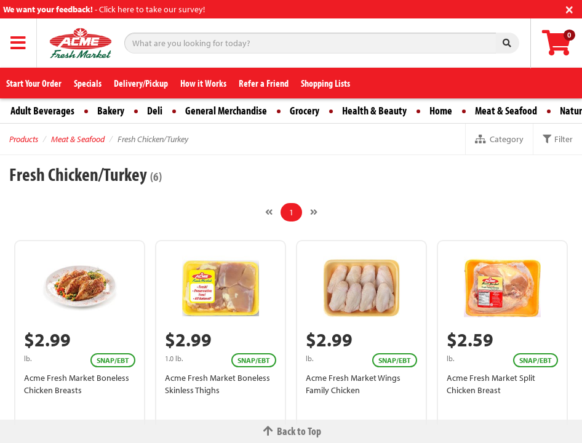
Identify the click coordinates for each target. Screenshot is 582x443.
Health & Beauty (374, 110)
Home (440, 110)
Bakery (110, 110)
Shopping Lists (325, 83)
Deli (154, 110)
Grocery (304, 110)
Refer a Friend (264, 83)
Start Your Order (34, 83)
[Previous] (269, 212)
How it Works (203, 83)
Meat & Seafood (506, 110)
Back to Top (291, 431)
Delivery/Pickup (141, 83)
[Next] (313, 212)
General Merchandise (226, 110)
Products (23, 139)
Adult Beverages (42, 110)
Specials (88, 83)
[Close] (569, 8)
